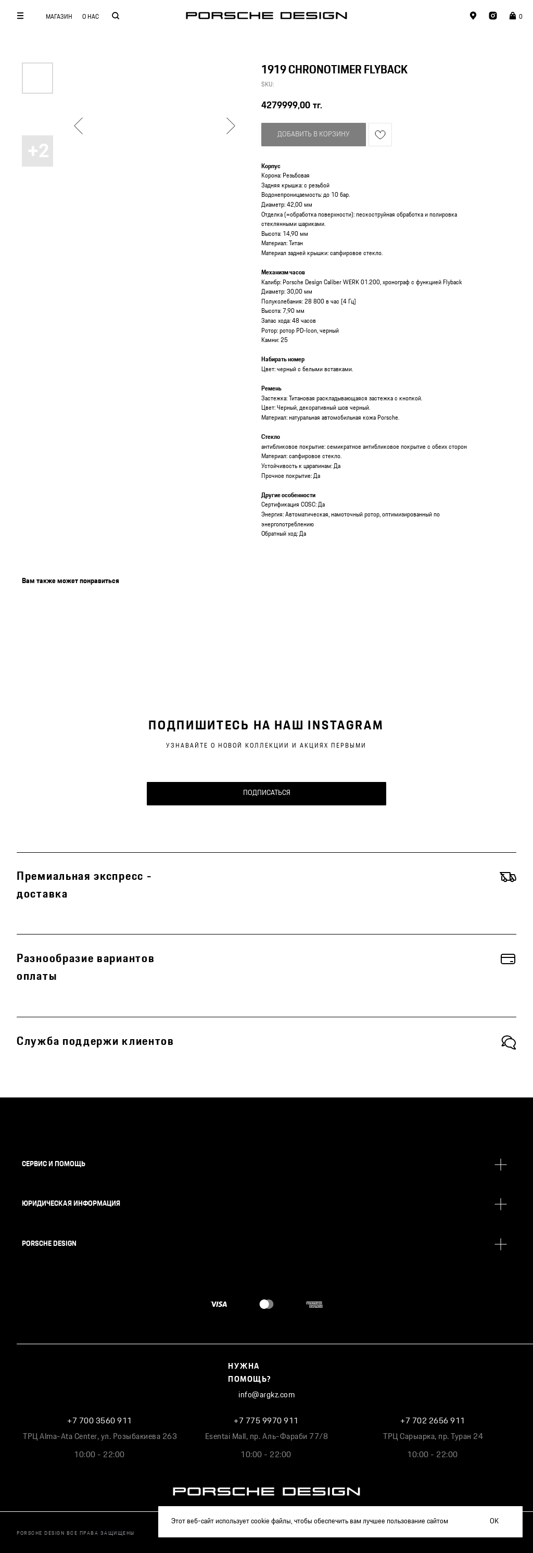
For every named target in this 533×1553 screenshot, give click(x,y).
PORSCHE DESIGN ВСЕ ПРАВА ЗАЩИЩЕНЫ (76, 1533)
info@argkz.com (266, 1395)
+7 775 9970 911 (266, 1421)
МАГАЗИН (59, 16)
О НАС (90, 16)
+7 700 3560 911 (99, 1421)
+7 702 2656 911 (432, 1421)
